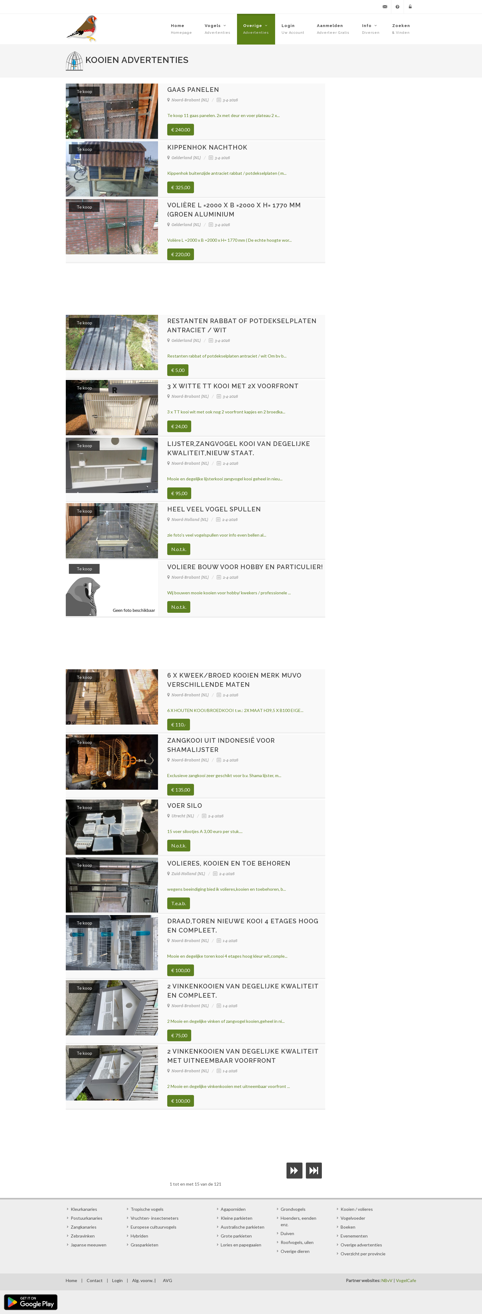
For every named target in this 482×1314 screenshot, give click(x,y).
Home (71, 1280)
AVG (167, 1280)
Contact (95, 1280)
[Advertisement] (195, 288)
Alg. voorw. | (144, 1280)
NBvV (387, 1280)
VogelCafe (406, 1280)
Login (117, 1280)
